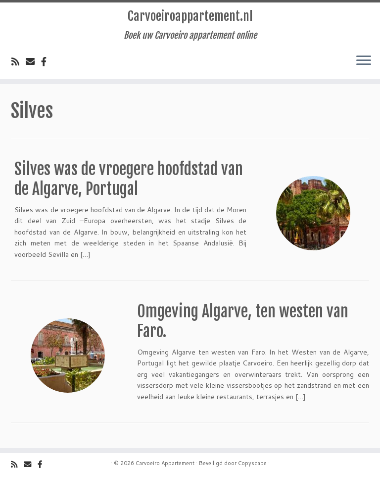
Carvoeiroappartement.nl (190, 16)
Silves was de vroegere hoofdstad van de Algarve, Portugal (128, 179)
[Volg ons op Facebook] (47, 61)
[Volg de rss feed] (18, 61)
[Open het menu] (363, 61)
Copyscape (252, 463)
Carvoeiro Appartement (165, 463)
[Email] (33, 61)
